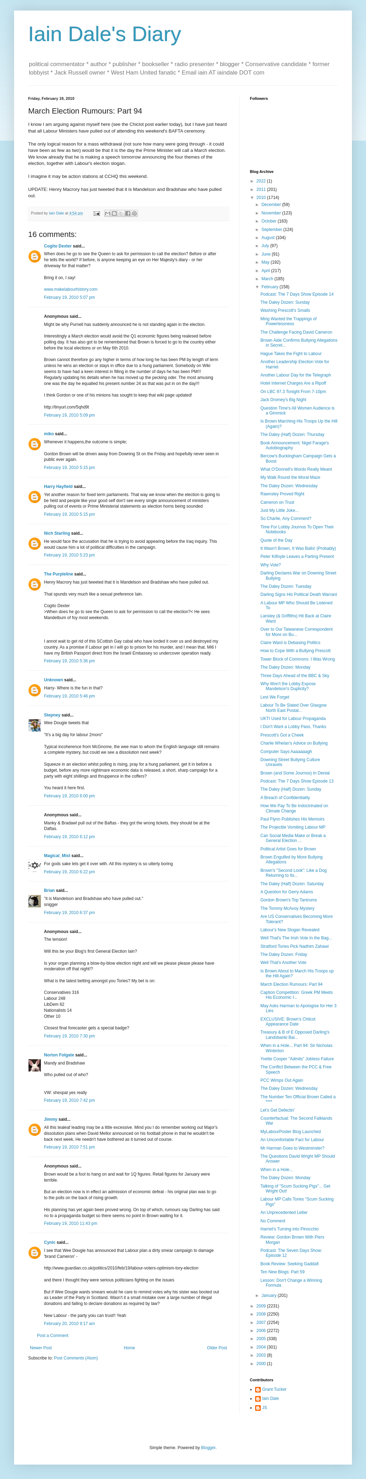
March (267, 278)
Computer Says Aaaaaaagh (286, 751)
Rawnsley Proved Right (282, 493)
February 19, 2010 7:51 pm (69, 1147)
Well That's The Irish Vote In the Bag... (296, 937)
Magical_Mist (57, 855)
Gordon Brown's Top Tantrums (288, 900)
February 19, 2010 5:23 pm (69, 555)
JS (264, 1407)
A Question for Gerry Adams (286, 891)
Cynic (50, 1242)
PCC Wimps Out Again (281, 1080)
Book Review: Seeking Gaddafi (289, 1263)
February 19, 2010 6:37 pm (69, 912)
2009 (262, 1306)
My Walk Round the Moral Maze (290, 477)
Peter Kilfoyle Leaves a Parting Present (297, 556)
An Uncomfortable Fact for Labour (292, 1139)
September (272, 229)
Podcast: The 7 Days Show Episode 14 (297, 294)
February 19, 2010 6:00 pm (69, 795)
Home (129, 1347)
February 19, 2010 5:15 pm (69, 467)
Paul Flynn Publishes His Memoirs (292, 819)
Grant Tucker (274, 1389)
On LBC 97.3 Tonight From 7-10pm (293, 391)
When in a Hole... (276, 1169)
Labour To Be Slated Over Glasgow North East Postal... (293, 708)
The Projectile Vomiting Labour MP (293, 827)
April (266, 270)
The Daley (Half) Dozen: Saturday (292, 883)
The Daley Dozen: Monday (285, 667)
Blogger (208, 1447)
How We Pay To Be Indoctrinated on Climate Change (294, 808)
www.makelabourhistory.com (70, 289)
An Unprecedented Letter (284, 1212)
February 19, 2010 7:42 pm (69, 1100)
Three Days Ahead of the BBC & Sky (294, 675)
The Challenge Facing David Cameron (296, 332)
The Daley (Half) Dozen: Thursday (292, 434)
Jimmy (50, 1119)
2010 (262, 197)
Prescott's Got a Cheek (282, 735)
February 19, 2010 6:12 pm (69, 836)
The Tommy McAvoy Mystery (287, 908)
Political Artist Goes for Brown (288, 849)
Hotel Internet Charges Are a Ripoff (293, 383)
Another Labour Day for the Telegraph (295, 375)
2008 (262, 1314)
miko (49, 433)
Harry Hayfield (58, 486)
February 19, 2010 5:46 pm (69, 696)
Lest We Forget (274, 697)
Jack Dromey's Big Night (283, 399)
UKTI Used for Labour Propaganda (293, 718)
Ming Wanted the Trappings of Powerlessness (288, 321)
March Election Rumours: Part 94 (291, 984)
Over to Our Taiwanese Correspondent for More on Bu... (296, 632)
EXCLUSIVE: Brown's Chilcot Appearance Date (287, 1022)
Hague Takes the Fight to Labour (291, 353)
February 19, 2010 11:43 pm (70, 1223)
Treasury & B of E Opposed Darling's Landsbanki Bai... (294, 1035)
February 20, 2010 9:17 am (69, 1323)
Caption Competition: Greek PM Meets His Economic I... (296, 995)
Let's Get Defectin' (277, 1110)
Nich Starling (57, 533)
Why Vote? (270, 564)
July (265, 245)
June (266, 254)
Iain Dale (270, 1398)
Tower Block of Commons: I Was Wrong (297, 659)
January (269, 1295)
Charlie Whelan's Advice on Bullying (294, 743)
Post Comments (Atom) (76, 1358)
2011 (262, 189)
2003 (262, 1355)
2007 (262, 1322)
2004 (262, 1347)
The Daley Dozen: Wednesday (289, 485)
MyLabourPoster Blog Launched (290, 1131)
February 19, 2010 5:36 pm (69, 660)
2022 (262, 181)
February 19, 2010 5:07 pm (69, 297)
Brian (49, 890)
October (269, 221)
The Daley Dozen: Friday (283, 954)
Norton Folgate (59, 1055)
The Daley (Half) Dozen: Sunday (290, 789)
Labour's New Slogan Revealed (290, 929)
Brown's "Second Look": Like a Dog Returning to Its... (293, 873)
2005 (262, 1338)
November (271, 213)
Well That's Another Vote (283, 962)
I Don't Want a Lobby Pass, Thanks (293, 726)
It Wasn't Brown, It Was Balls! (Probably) (298, 548)
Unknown (53, 679)
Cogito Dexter (58, 246)
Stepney (52, 715)
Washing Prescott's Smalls (285, 310)
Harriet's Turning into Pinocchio (289, 1229)
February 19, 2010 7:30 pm (69, 1036)
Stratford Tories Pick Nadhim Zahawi (294, 946)
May (266, 262)
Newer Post (41, 1347)
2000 (262, 1363)
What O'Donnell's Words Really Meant (296, 469)
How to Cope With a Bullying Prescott (295, 650)
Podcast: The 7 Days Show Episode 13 (297, 781)
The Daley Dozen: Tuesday (285, 586)
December (271, 204)
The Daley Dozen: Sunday (285, 302)
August (268, 237)
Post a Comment (52, 1335)
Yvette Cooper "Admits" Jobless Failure (297, 1058)
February (270, 286)
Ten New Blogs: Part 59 (282, 1271)
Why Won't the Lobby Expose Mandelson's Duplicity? (288, 686)
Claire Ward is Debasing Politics (290, 642)
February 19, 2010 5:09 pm (69, 415)
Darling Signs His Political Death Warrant (298, 594)
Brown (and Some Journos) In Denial (295, 773)
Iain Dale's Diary (104, 34)
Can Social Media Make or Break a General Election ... (293, 838)
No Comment (272, 1220)
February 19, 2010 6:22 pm (69, 871)
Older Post (217, 1347)
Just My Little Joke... (279, 510)
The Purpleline (58, 574)
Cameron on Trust (277, 502)
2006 (262, 1330)
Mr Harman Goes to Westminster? (292, 1148)
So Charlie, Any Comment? (285, 518)
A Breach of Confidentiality (285, 797)
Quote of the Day (276, 540)
